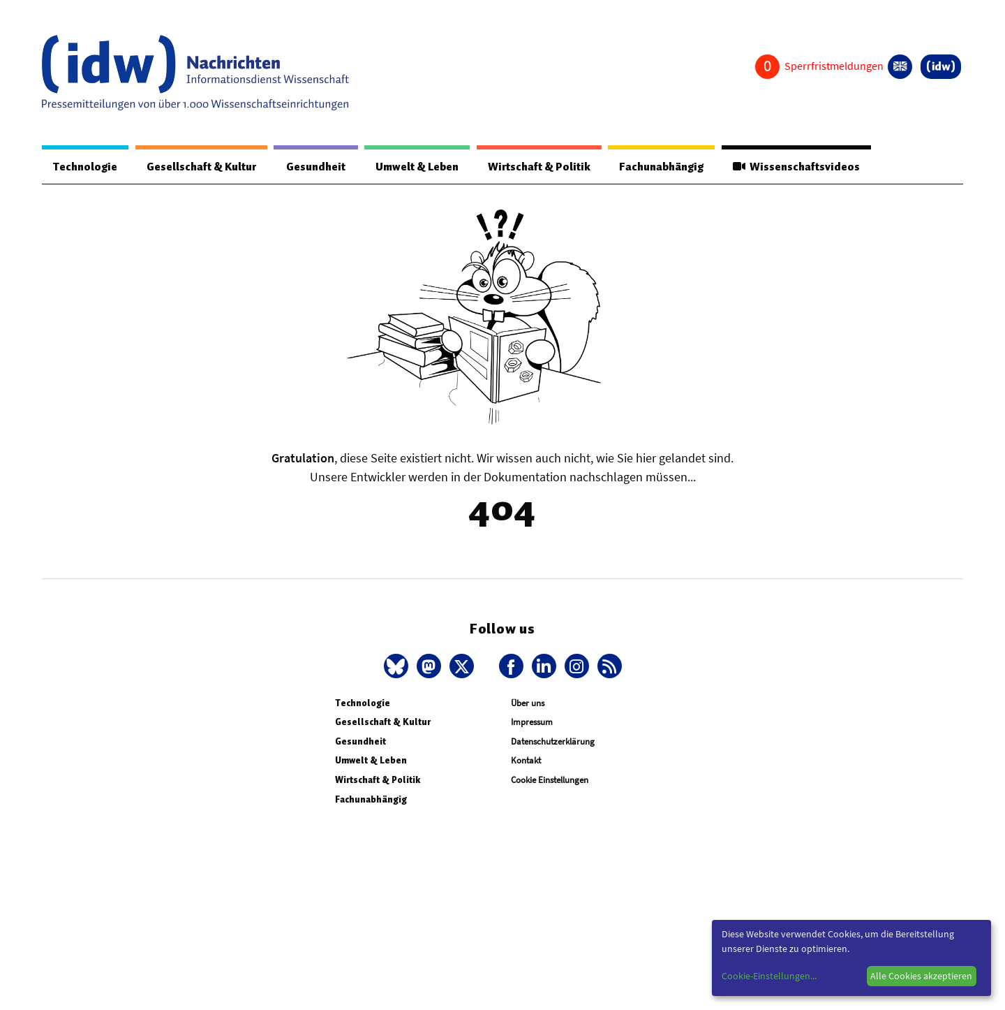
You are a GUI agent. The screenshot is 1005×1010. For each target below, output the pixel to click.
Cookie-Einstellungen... (769, 975)
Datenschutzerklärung (553, 741)
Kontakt (526, 760)
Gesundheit (315, 167)
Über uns (527, 703)
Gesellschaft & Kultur (201, 167)
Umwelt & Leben (417, 167)
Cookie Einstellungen (549, 780)
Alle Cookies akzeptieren (921, 975)
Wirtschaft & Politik (539, 167)
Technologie (85, 167)
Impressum (532, 722)
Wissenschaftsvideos (796, 167)
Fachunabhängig (661, 167)
